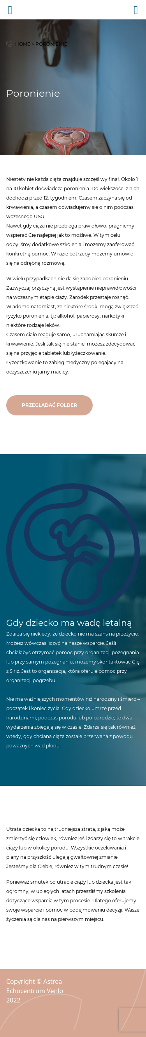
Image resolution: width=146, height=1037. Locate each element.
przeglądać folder (49, 405)
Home (22, 44)
